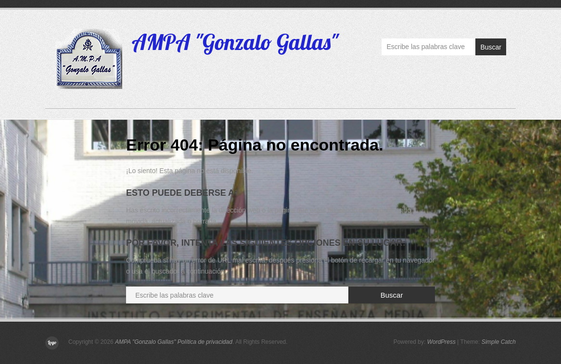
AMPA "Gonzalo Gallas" (235, 41)
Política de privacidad (205, 342)
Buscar (490, 47)
